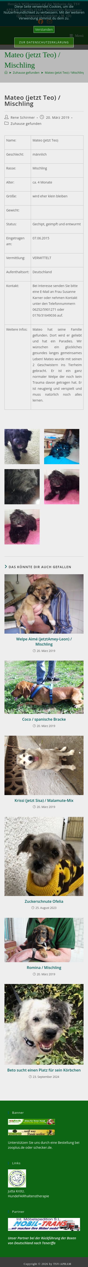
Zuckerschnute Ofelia (44, 901)
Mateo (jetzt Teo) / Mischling (65, 72)
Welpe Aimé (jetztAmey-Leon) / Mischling (44, 641)
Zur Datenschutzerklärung (44, 42)
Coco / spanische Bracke (44, 719)
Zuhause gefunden (26, 123)
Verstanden (44, 29)
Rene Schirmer (23, 117)
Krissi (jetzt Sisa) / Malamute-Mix (44, 800)
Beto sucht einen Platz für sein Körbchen (44, 1070)
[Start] (6, 72)
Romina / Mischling (44, 967)
